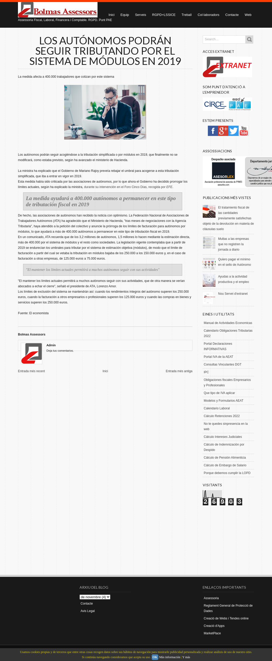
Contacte (232, 15)
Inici (105, 371)
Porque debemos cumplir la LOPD (227, 473)
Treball (187, 15)
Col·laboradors (208, 15)
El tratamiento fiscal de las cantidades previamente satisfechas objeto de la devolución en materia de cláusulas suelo (228, 218)
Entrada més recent (31, 371)
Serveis (140, 15)
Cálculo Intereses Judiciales (223, 437)
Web (248, 15)
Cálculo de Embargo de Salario (225, 465)
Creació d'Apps (214, 626)
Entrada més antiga (179, 371)
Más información (169, 657)
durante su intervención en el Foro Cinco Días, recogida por (128, 187)
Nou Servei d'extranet (233, 293)
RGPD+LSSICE (164, 15)
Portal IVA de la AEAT (218, 357)
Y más (186, 657)
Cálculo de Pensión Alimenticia (225, 457)
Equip (125, 15)
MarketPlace (212, 633)
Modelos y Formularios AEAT (224, 400)
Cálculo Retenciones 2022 (222, 416)
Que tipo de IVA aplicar (219, 393)
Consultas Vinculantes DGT (222, 364)
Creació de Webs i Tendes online (226, 618)
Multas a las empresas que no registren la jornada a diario (233, 244)
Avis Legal (88, 611)
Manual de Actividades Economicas (228, 323)
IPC (206, 372)
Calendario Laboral (217, 408)
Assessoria (211, 598)
